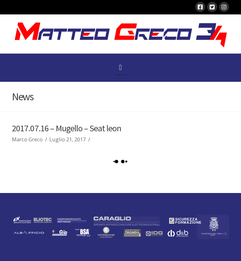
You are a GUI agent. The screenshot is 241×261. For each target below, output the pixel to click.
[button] (121, 67)
